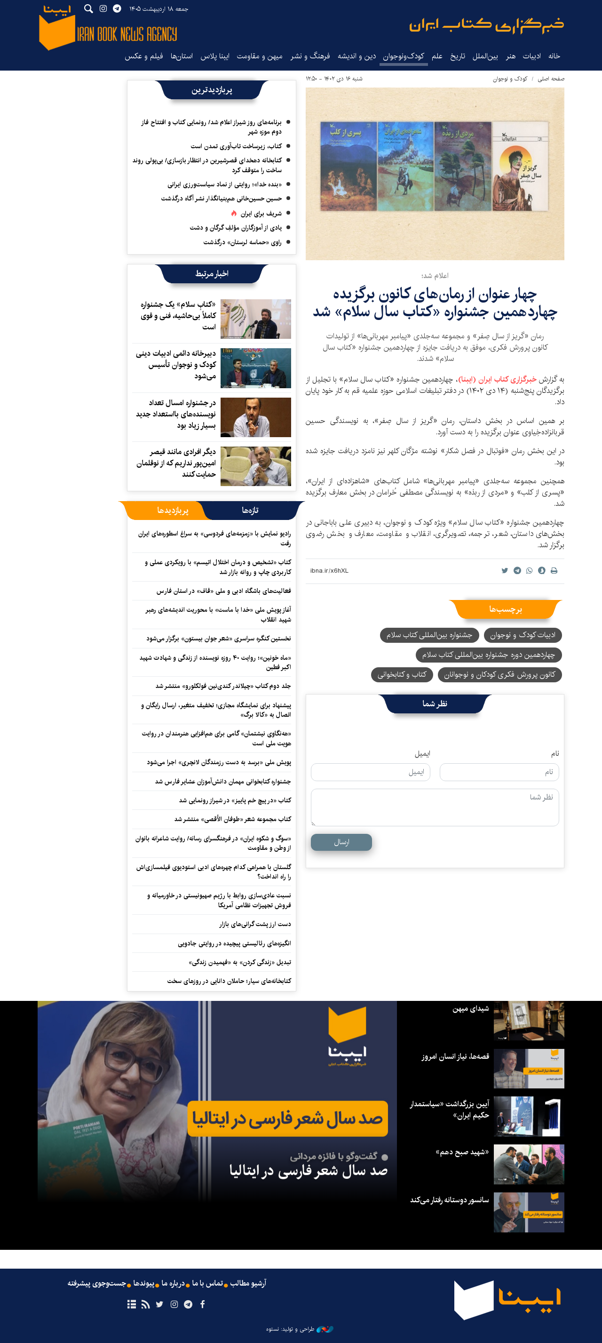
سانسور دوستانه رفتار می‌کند (449, 1200)
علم (437, 56)
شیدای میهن (470, 1008)
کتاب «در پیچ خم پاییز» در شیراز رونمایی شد (235, 800)
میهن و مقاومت (260, 56)
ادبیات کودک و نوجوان (523, 635)
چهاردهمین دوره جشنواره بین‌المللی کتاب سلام (488, 654)
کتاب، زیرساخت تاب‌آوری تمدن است (236, 146)
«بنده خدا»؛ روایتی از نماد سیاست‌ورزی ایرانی (224, 184)
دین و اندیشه (357, 56)
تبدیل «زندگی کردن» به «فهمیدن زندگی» (240, 962)
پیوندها (144, 1283)
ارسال (341, 842)
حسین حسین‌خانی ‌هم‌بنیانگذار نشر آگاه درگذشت (221, 198)
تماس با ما (207, 1283)
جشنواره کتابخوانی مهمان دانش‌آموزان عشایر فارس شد (223, 781)
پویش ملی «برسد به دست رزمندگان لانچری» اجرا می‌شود (219, 762)
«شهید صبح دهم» (462, 1152)
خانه (554, 56)
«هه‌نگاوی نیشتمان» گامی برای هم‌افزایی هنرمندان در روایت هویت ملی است (216, 738)
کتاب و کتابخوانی (402, 674)
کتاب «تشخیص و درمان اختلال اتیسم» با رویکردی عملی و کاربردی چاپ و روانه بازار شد (218, 567)
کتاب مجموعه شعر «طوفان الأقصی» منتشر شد (232, 819)
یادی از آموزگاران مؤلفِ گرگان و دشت (236, 228)
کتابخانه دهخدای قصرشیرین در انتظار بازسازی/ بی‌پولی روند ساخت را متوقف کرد (207, 165)
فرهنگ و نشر (310, 56)
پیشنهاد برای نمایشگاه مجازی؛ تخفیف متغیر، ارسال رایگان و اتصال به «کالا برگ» (216, 710)
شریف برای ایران (261, 213)
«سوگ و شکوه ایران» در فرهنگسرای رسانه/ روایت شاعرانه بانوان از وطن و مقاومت (213, 843)
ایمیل (422, 753)
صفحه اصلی (551, 78)
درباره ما (173, 1283)
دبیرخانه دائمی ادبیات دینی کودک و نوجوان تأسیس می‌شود (176, 365)
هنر (510, 56)
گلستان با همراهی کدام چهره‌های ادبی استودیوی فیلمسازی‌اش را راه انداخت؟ (213, 872)
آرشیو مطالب (248, 1283)
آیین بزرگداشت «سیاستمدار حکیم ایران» (449, 1110)
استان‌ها (182, 56)
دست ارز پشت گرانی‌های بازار (255, 924)
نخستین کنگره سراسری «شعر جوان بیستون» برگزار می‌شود (218, 638)
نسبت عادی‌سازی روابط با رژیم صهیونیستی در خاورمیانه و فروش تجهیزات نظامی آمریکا (219, 900)
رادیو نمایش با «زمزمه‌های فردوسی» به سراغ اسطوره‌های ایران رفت (214, 538)
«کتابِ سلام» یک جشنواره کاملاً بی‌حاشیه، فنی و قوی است (178, 316)
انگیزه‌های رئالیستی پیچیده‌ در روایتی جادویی (234, 943)
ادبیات (532, 56)
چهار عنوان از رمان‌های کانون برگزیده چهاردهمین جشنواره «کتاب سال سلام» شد (435, 302)
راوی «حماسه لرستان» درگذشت (243, 242)
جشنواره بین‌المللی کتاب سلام (430, 635)
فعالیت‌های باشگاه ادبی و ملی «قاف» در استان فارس (224, 591)
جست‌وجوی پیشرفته (97, 1283)
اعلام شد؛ (435, 276)
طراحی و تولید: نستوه (299, 1329)
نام (555, 753)
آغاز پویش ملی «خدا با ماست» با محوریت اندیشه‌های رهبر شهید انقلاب (218, 614)
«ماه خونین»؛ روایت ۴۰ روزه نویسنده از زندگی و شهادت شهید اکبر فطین (215, 662)
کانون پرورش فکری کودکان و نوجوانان (499, 674)
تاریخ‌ (457, 56)
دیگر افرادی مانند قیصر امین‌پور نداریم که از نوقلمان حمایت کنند (176, 463)
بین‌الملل (485, 56)
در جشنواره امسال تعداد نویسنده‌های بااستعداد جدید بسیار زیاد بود (176, 414)
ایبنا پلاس (215, 56)
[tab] (250, 510)
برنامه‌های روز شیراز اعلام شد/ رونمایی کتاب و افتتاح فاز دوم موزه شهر (211, 127)
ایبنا (486, 26)
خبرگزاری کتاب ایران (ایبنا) (498, 379)
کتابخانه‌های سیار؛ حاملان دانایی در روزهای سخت (229, 981)
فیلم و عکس (144, 56)
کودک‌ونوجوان (403, 56)
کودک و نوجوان (510, 78)
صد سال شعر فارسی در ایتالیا (309, 1171)
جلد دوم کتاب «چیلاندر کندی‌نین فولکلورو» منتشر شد (223, 686)
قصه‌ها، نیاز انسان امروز (455, 1056)
